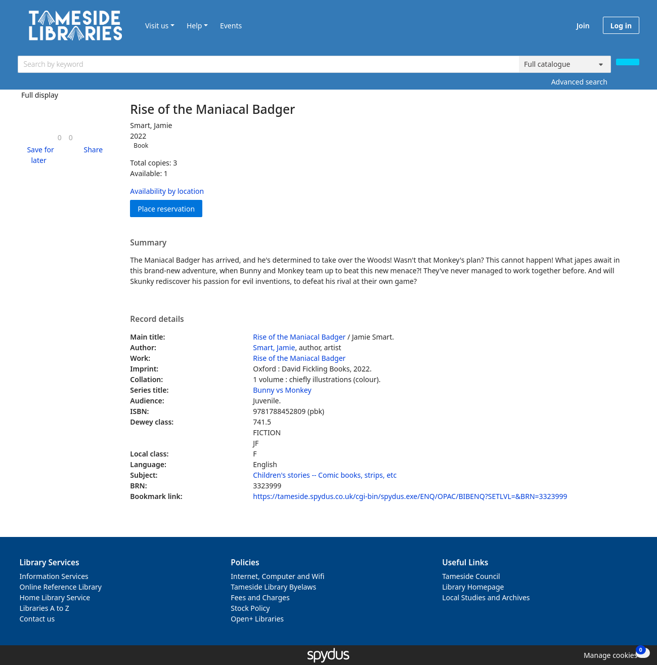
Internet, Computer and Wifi (277, 576)
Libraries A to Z (44, 608)
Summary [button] (148, 242)
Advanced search (579, 82)
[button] (39, 154)
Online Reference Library (61, 587)
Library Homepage (473, 587)
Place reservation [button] (170, 208)
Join (583, 25)
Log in (621, 25)
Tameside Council (471, 576)
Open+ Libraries (257, 619)
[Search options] (565, 64)
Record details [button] (157, 319)
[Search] (627, 62)
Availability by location (167, 191)
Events (231, 25)
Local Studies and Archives (486, 597)
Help (194, 25)
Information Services (54, 576)
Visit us (156, 25)
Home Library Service (55, 597)
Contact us (37, 619)
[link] (60, 137)
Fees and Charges (260, 597)
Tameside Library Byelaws (273, 587)
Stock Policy (250, 608)
